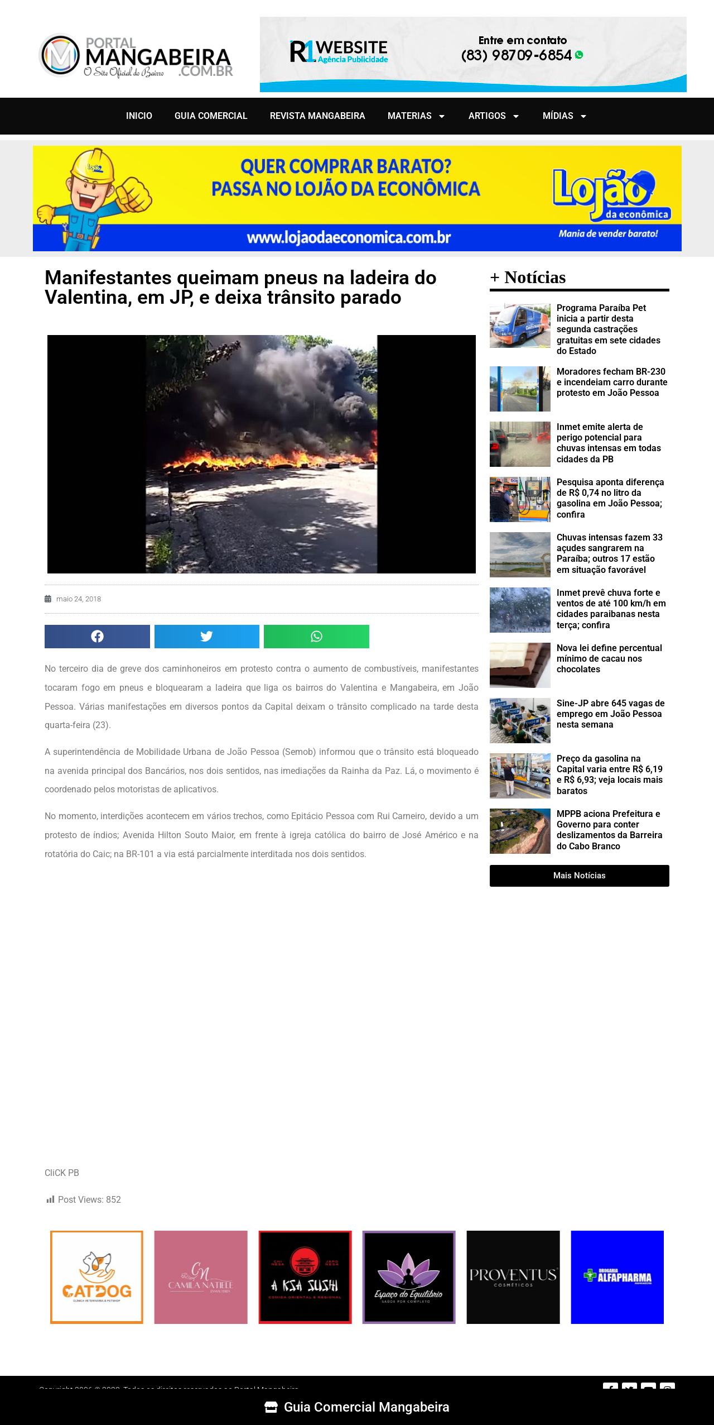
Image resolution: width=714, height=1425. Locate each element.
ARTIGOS (494, 116)
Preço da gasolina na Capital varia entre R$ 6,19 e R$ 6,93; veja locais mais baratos (610, 774)
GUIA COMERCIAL (211, 116)
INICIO (139, 116)
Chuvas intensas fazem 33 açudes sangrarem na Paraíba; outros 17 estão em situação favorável (610, 553)
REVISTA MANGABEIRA (317, 116)
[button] (97, 637)
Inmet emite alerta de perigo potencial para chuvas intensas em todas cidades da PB (609, 443)
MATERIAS (417, 116)
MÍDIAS (565, 116)
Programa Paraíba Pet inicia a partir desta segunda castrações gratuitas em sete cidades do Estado (608, 329)
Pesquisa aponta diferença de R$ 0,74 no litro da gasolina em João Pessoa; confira (610, 498)
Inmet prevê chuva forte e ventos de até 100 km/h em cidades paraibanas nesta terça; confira (611, 608)
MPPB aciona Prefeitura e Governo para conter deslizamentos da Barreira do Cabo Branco (610, 830)
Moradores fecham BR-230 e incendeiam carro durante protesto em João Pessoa (612, 382)
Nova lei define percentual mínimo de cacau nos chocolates (609, 659)
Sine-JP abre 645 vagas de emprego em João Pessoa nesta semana (611, 714)
